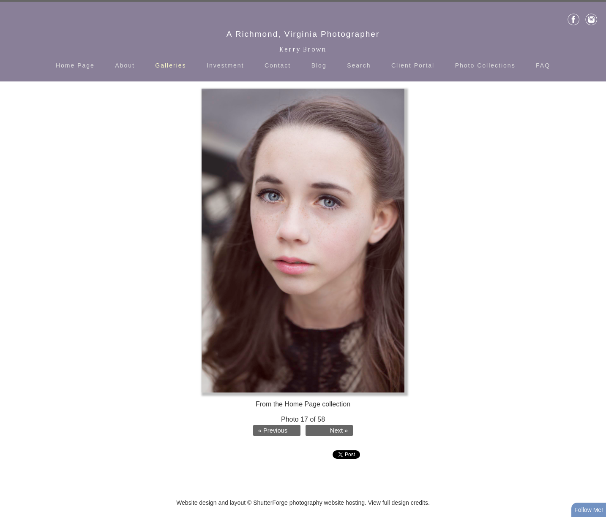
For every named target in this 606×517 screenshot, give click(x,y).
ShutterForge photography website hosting (309, 502)
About (125, 65)
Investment (225, 65)
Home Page (75, 65)
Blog (319, 65)
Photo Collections (485, 65)
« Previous (272, 430)
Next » (339, 430)
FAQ (543, 65)
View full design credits (398, 502)
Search (359, 65)
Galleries (170, 65)
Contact (278, 65)
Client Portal (412, 65)
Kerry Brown (303, 50)
